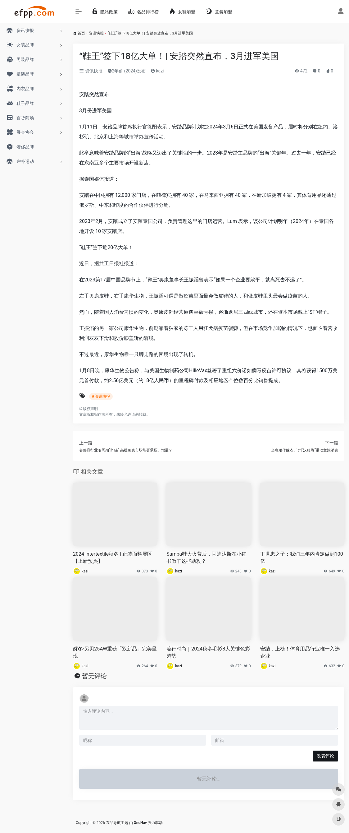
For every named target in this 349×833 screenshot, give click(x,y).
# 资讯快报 (101, 396)
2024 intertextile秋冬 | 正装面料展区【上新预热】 (112, 557)
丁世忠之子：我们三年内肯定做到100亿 (301, 557)
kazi (157, 70)
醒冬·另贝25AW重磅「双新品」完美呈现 (115, 652)
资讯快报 (96, 33)
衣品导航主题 (117, 823)
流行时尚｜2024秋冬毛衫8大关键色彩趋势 (208, 652)
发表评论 (325, 755)
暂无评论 (94, 676)
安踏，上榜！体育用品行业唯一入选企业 (300, 652)
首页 (81, 33)
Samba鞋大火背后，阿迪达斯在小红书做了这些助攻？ (206, 557)
